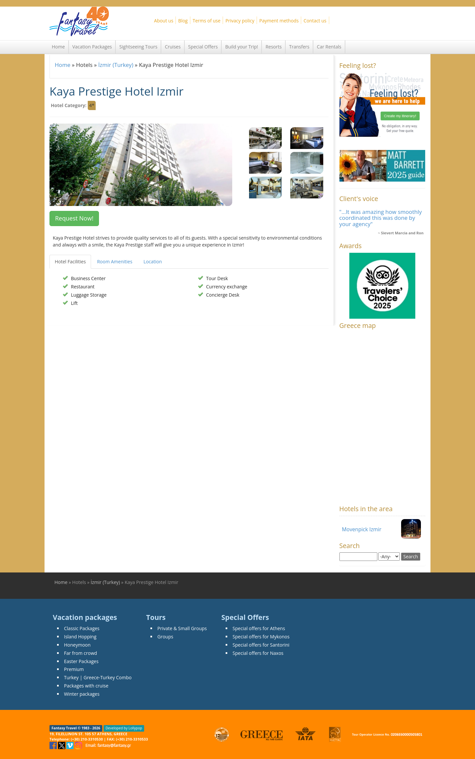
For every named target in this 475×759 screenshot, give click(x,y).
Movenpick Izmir (362, 529)
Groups (165, 636)
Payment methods (279, 20)
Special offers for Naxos (258, 653)
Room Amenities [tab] (114, 261)
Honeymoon (77, 645)
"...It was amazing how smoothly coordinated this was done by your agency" (380, 218)
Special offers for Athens (259, 628)
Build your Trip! (241, 47)
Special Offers (203, 47)
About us (163, 20)
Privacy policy (239, 20)
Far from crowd (80, 653)
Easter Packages (81, 661)
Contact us (314, 20)
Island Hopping (80, 636)
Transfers (299, 47)
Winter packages (82, 694)
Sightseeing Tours (138, 47)
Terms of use (206, 20)
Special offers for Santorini (261, 645)
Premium (74, 669)
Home (58, 47)
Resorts (274, 47)
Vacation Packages (92, 47)
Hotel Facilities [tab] (70, 261)
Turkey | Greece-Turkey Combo (98, 677)
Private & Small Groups (182, 628)
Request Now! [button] (74, 218)
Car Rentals (329, 47)
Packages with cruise (86, 686)
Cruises (173, 47)
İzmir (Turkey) (115, 65)
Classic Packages (82, 628)
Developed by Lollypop (124, 728)
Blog (183, 20)
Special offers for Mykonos (261, 636)
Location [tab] (152, 261)
